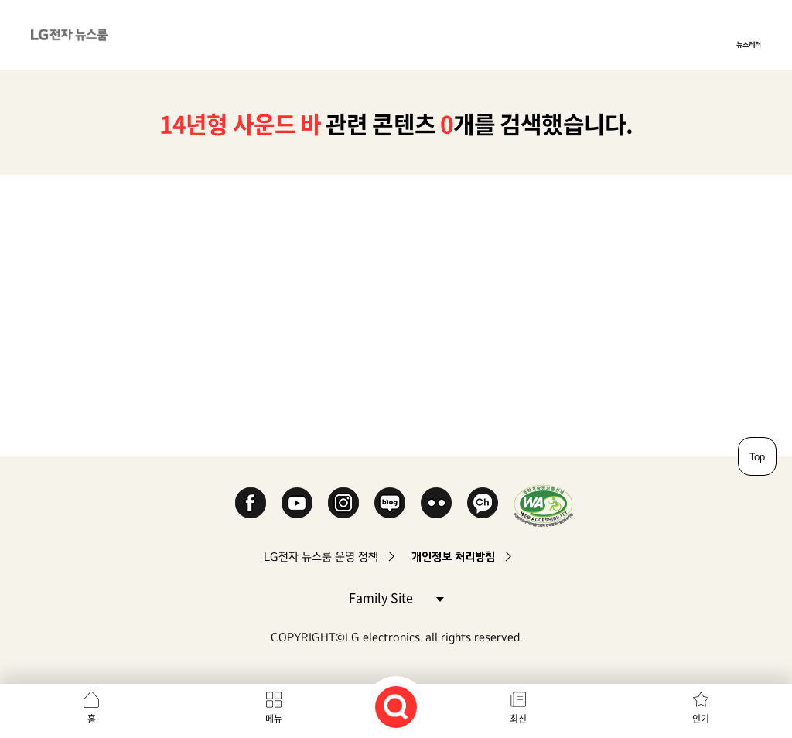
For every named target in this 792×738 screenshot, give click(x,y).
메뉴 (273, 719)
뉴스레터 (748, 44)
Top (757, 456)
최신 (518, 719)
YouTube (297, 502)
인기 (700, 719)
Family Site (396, 596)
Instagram (343, 502)
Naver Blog (389, 502)
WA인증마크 (543, 505)
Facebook (250, 502)
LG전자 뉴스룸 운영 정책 (321, 556)
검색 (396, 707)
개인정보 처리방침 (453, 556)
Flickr (436, 502)
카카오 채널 (482, 502)
